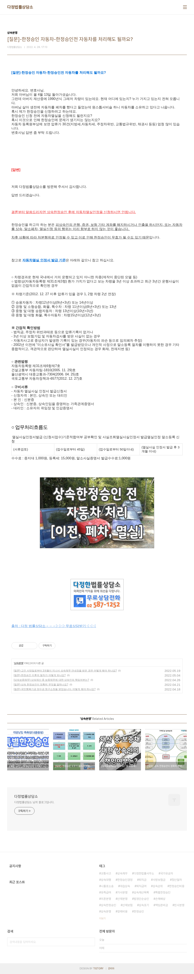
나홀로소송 (107, 886)
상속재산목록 (141, 892)
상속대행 (106, 879)
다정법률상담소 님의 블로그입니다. (34, 802)
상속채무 (122, 873)
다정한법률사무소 (144, 873)
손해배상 (160, 898)
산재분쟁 (122, 898)
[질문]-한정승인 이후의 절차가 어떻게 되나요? (40, 675)
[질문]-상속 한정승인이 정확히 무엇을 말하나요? (41, 684)
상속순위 (158, 886)
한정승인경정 (124, 879)
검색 (91, 942)
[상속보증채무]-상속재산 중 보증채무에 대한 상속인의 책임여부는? (51, 679)
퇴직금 (142, 879)
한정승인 (139, 911)
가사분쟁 (122, 892)
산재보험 (127, 905)
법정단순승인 (141, 898)
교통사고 (106, 873)
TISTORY (98, 968)
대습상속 (125, 886)
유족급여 (106, 892)
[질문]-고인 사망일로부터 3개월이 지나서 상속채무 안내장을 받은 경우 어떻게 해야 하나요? (65, 670)
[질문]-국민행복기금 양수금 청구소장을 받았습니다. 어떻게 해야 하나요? (55, 689)
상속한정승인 (108, 905)
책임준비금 (161, 905)
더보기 (102, 918)
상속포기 (144, 905)
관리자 (111, 968)
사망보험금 (159, 879)
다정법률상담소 (20, 7)
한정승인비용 (176, 886)
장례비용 (122, 911)
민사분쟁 (179, 905)
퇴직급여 (141, 886)
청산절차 (177, 879)
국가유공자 (166, 873)
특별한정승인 (162, 892)
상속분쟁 (18, 663)
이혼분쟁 (106, 898)
